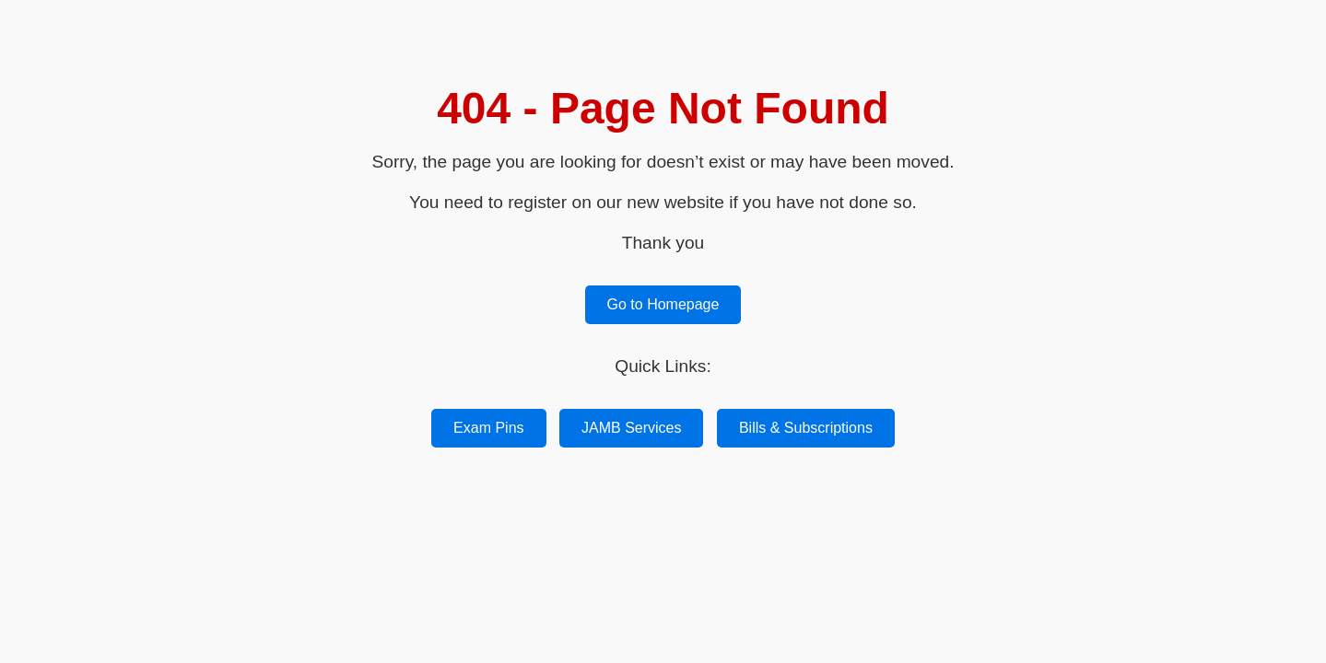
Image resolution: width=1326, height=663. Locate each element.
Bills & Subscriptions (806, 428)
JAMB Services (631, 428)
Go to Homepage (663, 304)
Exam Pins (488, 428)
